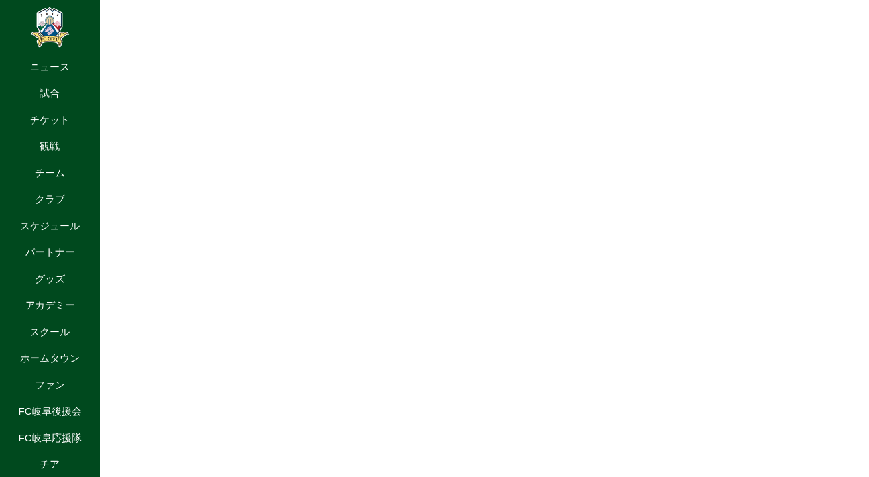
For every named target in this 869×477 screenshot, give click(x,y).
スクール (50, 331)
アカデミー (50, 305)
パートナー (50, 252)
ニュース (50, 66)
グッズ (50, 278)
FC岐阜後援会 (49, 411)
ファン (50, 384)
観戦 (50, 146)
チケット (50, 119)
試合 (50, 93)
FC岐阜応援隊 (49, 437)
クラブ (50, 199)
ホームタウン (50, 358)
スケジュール (50, 225)
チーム (50, 172)
